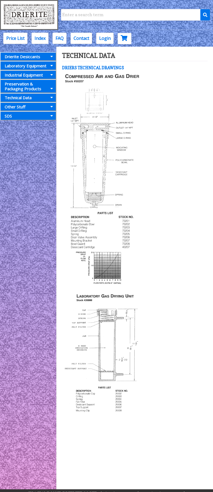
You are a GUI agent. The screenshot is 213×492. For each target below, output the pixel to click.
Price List (15, 38)
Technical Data (30, 97)
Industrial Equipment (30, 75)
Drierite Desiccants (30, 56)
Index (40, 38)
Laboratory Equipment (30, 66)
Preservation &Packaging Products (30, 86)
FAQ (59, 38)
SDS (30, 116)
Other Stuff (30, 107)
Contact (81, 38)
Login (105, 38)
